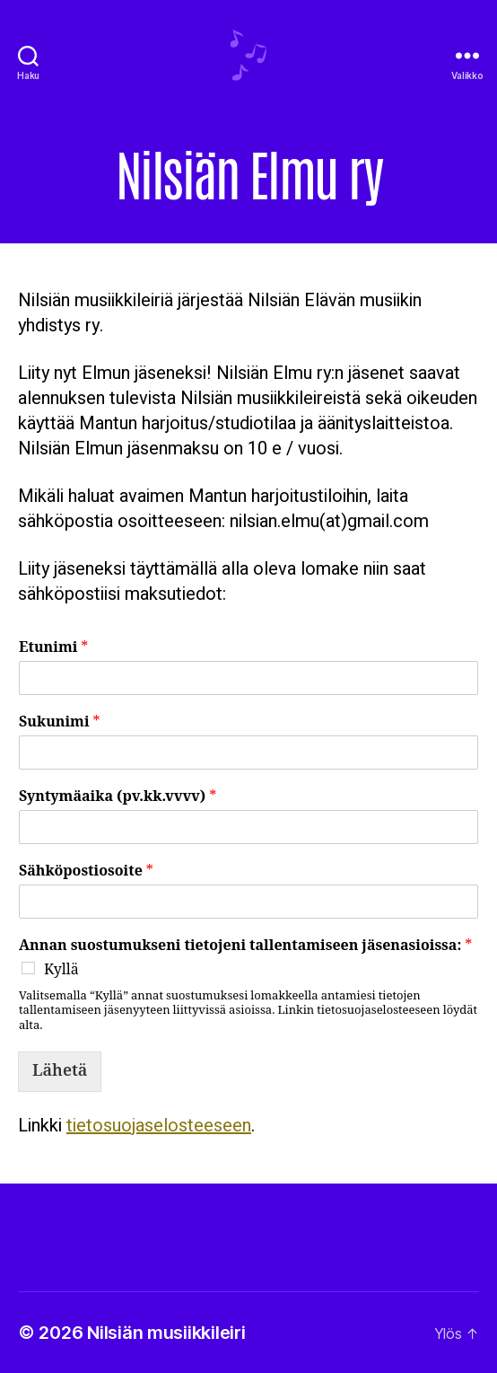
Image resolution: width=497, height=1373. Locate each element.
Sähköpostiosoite (86, 871)
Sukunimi (59, 722)
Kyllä (61, 970)
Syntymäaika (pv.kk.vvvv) (117, 796)
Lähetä (59, 1071)
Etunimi (53, 647)
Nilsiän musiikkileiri (166, 1332)
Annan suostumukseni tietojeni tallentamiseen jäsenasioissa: (245, 946)
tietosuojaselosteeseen (158, 1126)
